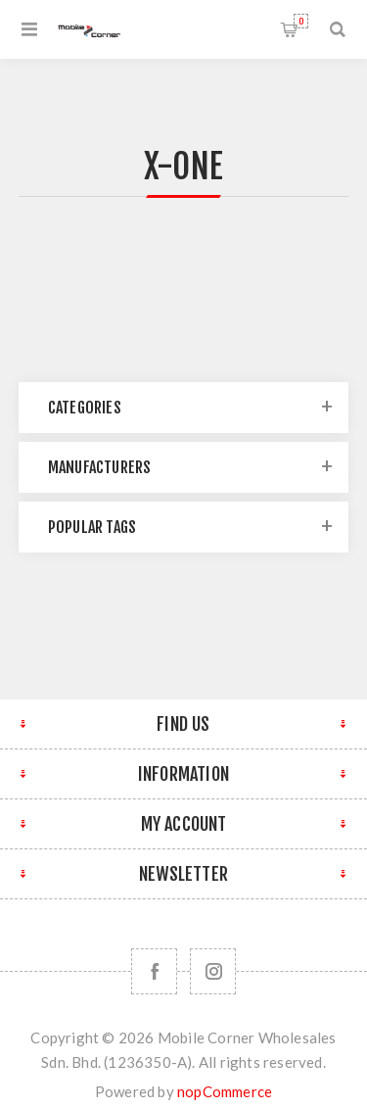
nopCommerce (224, 1091)
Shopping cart (301, 21)
